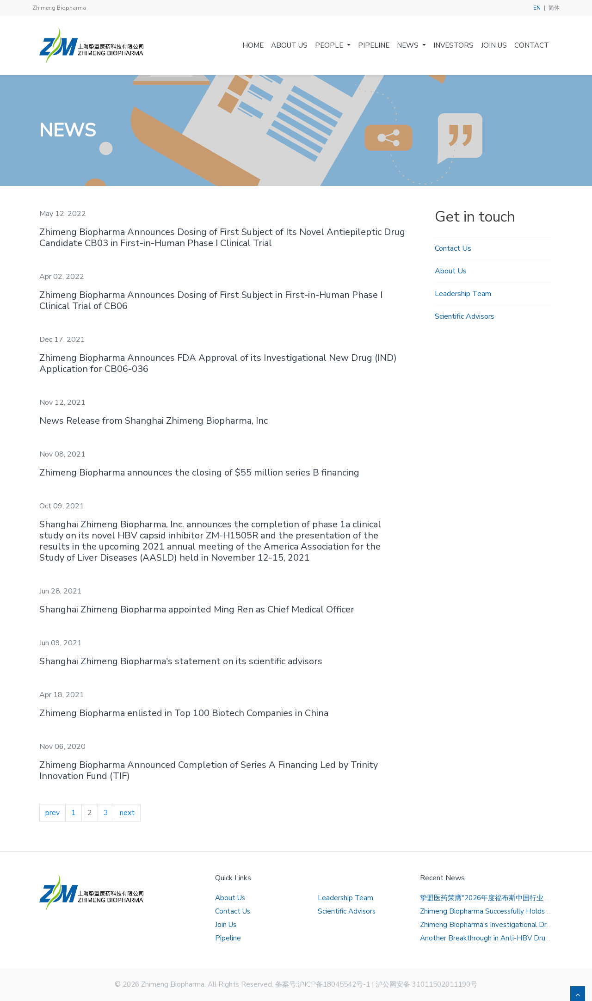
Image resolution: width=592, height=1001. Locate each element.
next (127, 813)
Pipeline (373, 45)
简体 (554, 8)
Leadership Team (463, 294)
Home (253, 45)
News (408, 45)
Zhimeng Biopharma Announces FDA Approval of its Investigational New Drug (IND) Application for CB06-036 (218, 363)
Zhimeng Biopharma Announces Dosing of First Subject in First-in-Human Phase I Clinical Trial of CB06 (210, 300)
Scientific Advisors (464, 316)
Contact (531, 45)
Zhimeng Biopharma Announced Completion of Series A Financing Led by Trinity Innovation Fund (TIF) (208, 770)
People (330, 45)
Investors (453, 45)
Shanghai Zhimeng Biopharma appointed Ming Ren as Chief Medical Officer (196, 609)
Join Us (494, 45)
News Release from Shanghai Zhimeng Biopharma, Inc (153, 420)
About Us (289, 45)
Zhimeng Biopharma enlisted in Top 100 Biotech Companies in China (183, 713)
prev (52, 813)
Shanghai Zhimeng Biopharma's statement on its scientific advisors (180, 661)
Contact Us (453, 248)
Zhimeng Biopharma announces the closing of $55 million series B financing (199, 472)
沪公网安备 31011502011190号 (426, 984)
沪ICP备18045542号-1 (333, 984)
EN (537, 8)
